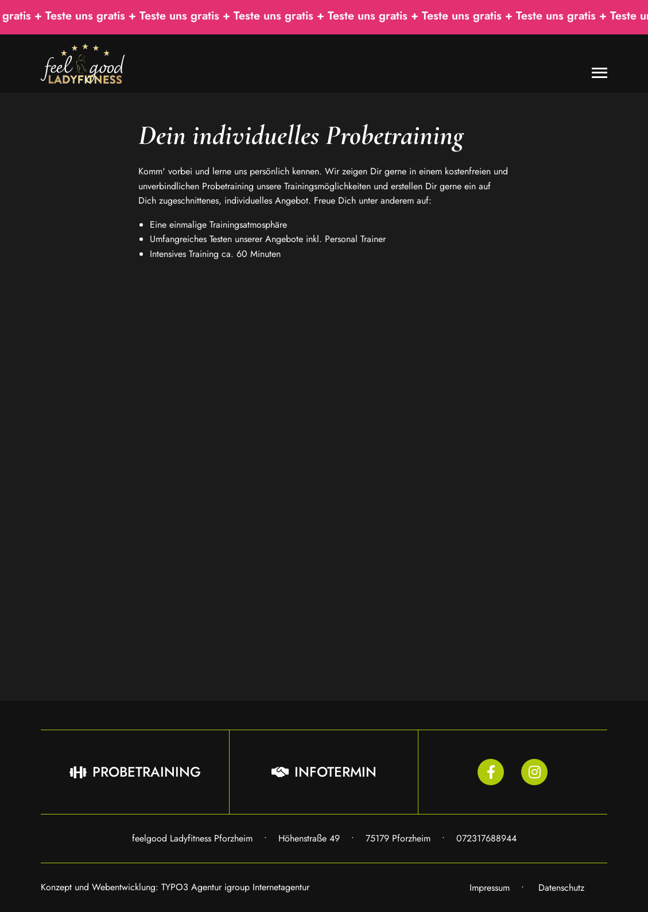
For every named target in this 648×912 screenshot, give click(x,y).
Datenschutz (561, 887)
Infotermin (324, 772)
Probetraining (135, 772)
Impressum (489, 887)
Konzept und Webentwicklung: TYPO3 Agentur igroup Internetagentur (175, 887)
